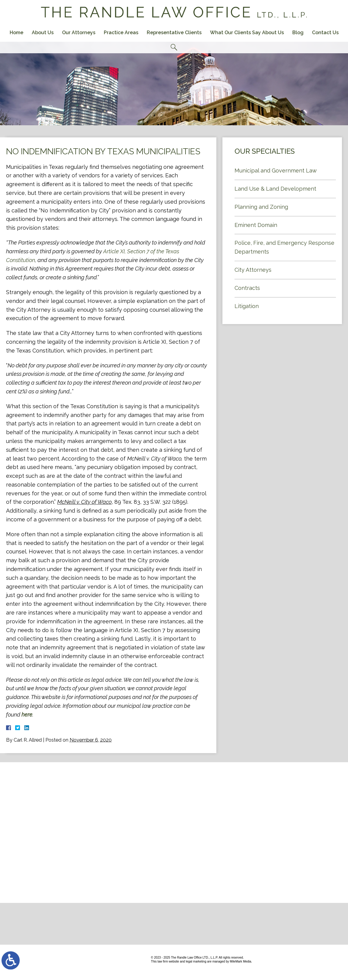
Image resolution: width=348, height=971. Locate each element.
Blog (298, 32)
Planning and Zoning (261, 207)
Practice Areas (121, 32)
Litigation (247, 306)
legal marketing (196, 961)
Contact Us (325, 32)
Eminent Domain (256, 225)
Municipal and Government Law (276, 170)
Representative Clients (174, 32)
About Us (43, 32)
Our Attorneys (78, 32)
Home (16, 32)
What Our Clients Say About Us (247, 32)
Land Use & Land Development (275, 188)
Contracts (247, 288)
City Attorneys (253, 270)
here (26, 714)
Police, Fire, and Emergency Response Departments (284, 247)
